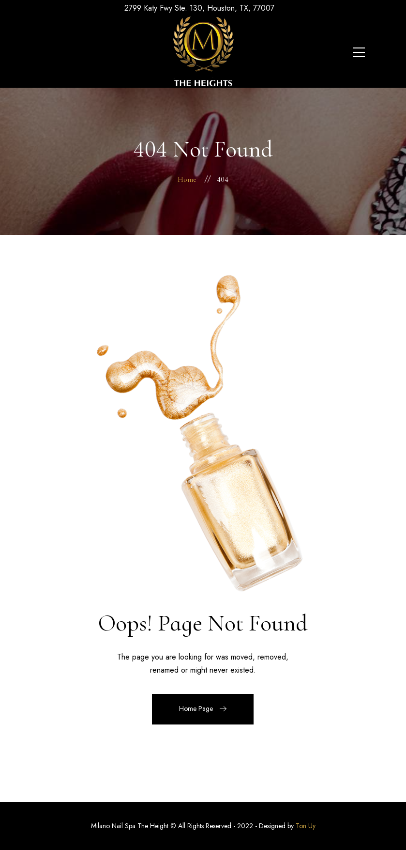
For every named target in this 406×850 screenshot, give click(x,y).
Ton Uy (306, 826)
